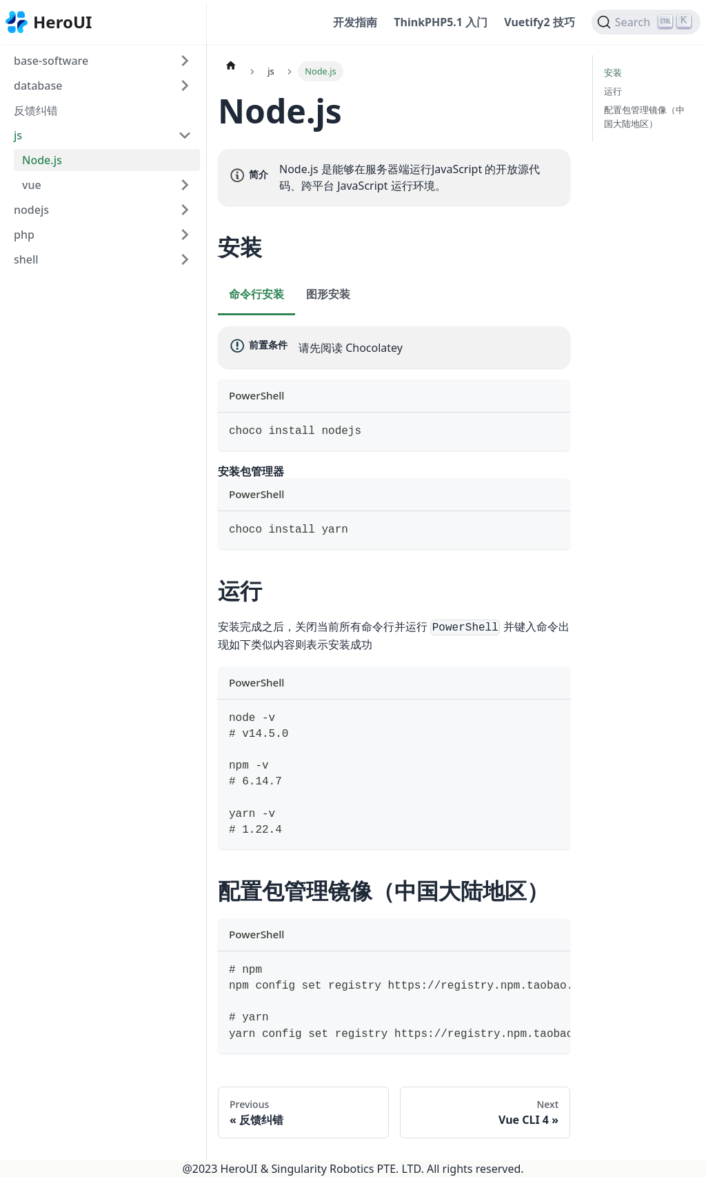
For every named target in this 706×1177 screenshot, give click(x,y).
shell (26, 259)
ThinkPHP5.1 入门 (440, 22)
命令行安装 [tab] (256, 293)
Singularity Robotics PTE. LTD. (348, 1168)
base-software (51, 60)
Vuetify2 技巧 (539, 22)
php (24, 234)
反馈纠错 (36, 110)
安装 (613, 72)
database (38, 85)
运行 (613, 91)
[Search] (646, 22)
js (18, 135)
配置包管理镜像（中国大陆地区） (644, 116)
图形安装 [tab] (328, 293)
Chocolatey (374, 347)
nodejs (31, 209)
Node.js (42, 160)
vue (31, 184)
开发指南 (355, 22)
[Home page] (231, 65)
